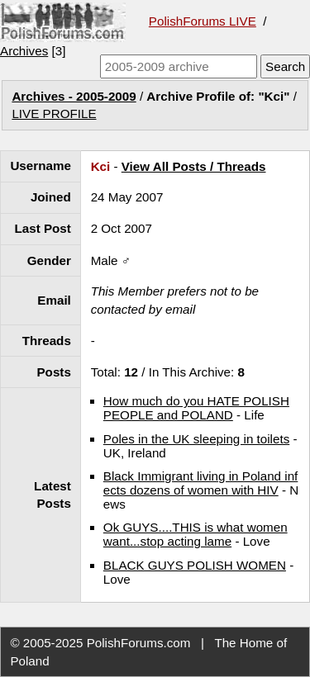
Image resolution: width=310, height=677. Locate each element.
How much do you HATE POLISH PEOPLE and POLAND (196, 408)
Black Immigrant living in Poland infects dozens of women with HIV (200, 483)
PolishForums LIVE (202, 21)
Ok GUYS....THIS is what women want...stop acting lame (195, 534)
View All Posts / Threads (194, 166)
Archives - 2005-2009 (74, 96)
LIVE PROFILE (54, 114)
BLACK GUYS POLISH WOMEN (194, 565)
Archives (24, 51)
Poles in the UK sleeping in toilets (196, 439)
